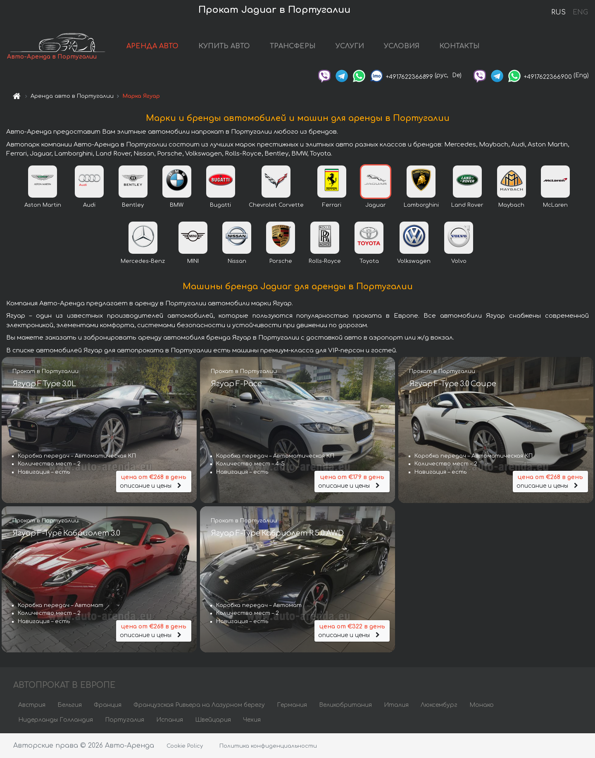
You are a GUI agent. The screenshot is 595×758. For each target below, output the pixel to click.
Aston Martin (42, 205)
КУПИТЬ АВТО (224, 46)
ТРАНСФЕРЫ (293, 46)
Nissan (237, 261)
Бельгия (69, 705)
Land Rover (467, 205)
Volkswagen (414, 261)
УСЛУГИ (350, 46)
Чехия (252, 720)
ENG (580, 12)
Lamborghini (421, 205)
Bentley (133, 205)
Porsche (280, 261)
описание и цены (154, 481)
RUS (558, 12)
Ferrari (331, 205)
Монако (481, 705)
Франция (107, 705)
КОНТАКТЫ (459, 46)
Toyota (369, 261)
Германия (292, 705)
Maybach (511, 205)
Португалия (124, 720)
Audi (89, 205)
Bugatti (220, 205)
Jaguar (375, 205)
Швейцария (213, 720)
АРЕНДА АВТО (152, 46)
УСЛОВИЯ (401, 46)
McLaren (555, 205)
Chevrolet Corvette (276, 205)
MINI (193, 261)
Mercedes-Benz (143, 261)
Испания (169, 720)
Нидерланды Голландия (55, 720)
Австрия (31, 705)
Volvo (458, 261)
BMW (176, 205)
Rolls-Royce (325, 261)
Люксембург (439, 705)
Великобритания (345, 705)
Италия (396, 705)
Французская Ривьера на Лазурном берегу (199, 705)
